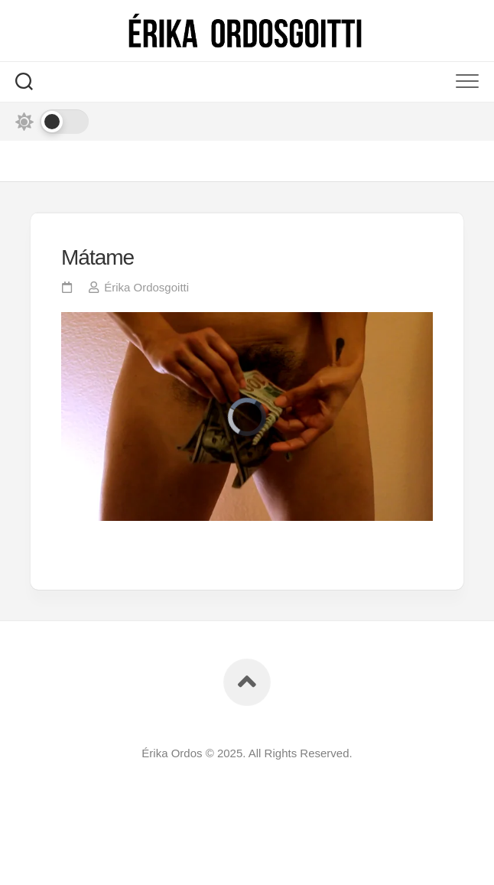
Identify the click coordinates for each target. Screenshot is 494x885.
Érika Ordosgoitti (146, 287)
